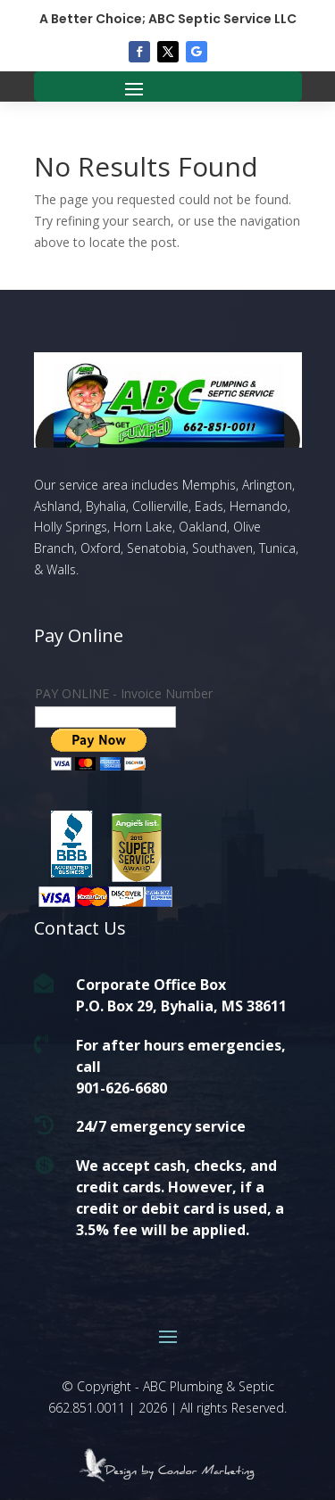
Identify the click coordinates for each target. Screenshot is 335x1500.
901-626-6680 (121, 1088)
